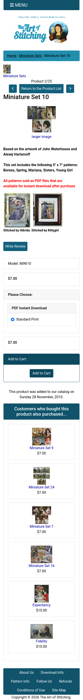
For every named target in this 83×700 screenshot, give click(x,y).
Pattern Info (20, 681)
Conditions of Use (31, 690)
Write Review (15, 246)
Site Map (59, 690)
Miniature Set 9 (41, 448)
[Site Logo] (41, 29)
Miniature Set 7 (41, 526)
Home (11, 56)
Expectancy (42, 605)
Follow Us (44, 681)
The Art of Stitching (55, 697)
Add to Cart (41, 373)
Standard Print (27, 319)
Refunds (65, 681)
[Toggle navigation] (18, 5)
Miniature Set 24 (41, 487)
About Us (26, 672)
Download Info (52, 672)
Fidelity (41, 641)
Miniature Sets (30, 56)
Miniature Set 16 (41, 566)
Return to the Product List (41, 88)
